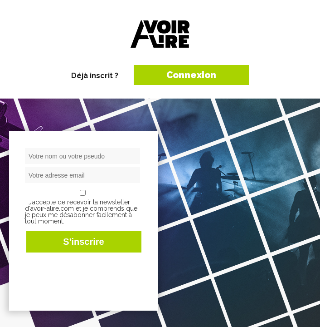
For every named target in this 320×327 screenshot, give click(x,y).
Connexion (191, 74)
